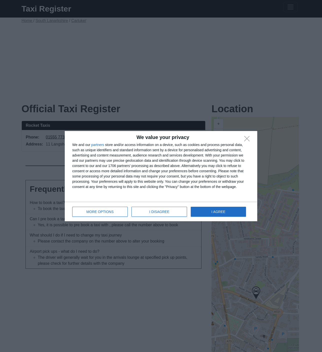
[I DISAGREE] (248, 140)
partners (97, 144)
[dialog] (161, 176)
